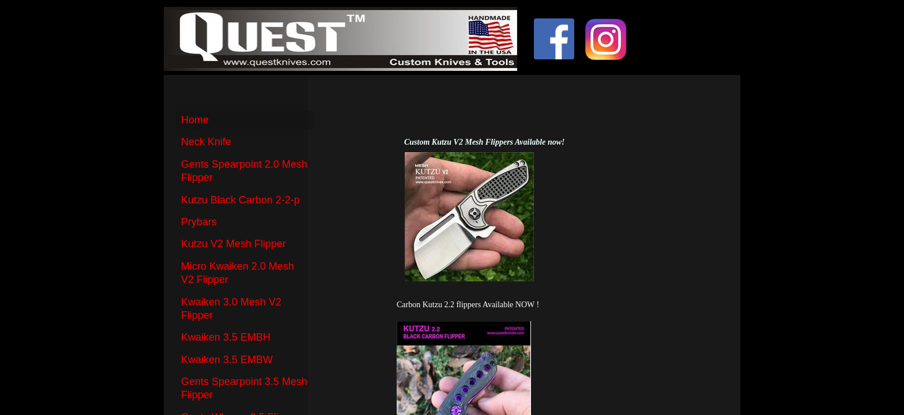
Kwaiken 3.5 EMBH (225, 337)
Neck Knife (206, 142)
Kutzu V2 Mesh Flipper (233, 244)
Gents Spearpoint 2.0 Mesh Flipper (244, 171)
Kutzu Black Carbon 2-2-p (240, 200)
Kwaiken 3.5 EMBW (227, 359)
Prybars (199, 222)
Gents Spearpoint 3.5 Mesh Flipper (244, 388)
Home (195, 120)
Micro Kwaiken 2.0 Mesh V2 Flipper (237, 273)
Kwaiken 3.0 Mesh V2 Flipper (231, 308)
